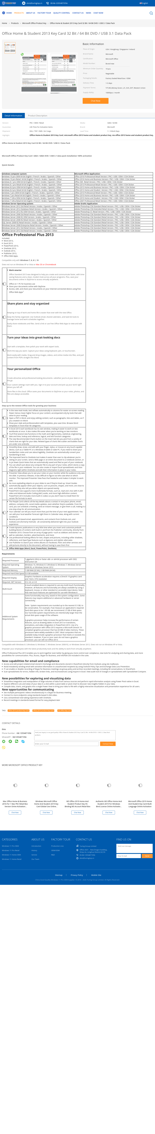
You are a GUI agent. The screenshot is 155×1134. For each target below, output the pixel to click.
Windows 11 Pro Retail (10, 850)
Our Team (35, 859)
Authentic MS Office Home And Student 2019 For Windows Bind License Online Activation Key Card (109, 805)
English (145, 3)
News (88, 13)
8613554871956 (19, 737)
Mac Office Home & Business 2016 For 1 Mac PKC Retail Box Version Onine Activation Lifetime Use (15, 805)
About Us (30, 13)
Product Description (37, 115)
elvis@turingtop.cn (34, 3)
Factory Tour (44, 13)
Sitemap (58, 875)
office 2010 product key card (43, 710)
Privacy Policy (77, 875)
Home (7, 12)
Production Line (57, 846)
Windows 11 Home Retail (11, 859)
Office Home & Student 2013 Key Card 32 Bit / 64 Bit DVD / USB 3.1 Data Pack (82, 23)
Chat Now (98, 13)
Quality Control (61, 13)
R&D (53, 855)
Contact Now (108, 744)
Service (34, 855)
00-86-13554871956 (59, 3)
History (34, 850)
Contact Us (78, 13)
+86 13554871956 (23, 733)
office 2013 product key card (18, 710)
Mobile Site (96, 875)
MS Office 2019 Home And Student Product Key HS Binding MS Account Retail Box (77, 804)
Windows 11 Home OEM (11, 855)
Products (19, 13)
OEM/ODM (55, 850)
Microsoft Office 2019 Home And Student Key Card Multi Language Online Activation (140, 804)
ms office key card (64, 710)
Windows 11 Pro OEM (10, 846)
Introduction (36, 846)
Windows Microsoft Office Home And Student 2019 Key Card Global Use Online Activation (46, 805)
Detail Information (13, 115)
